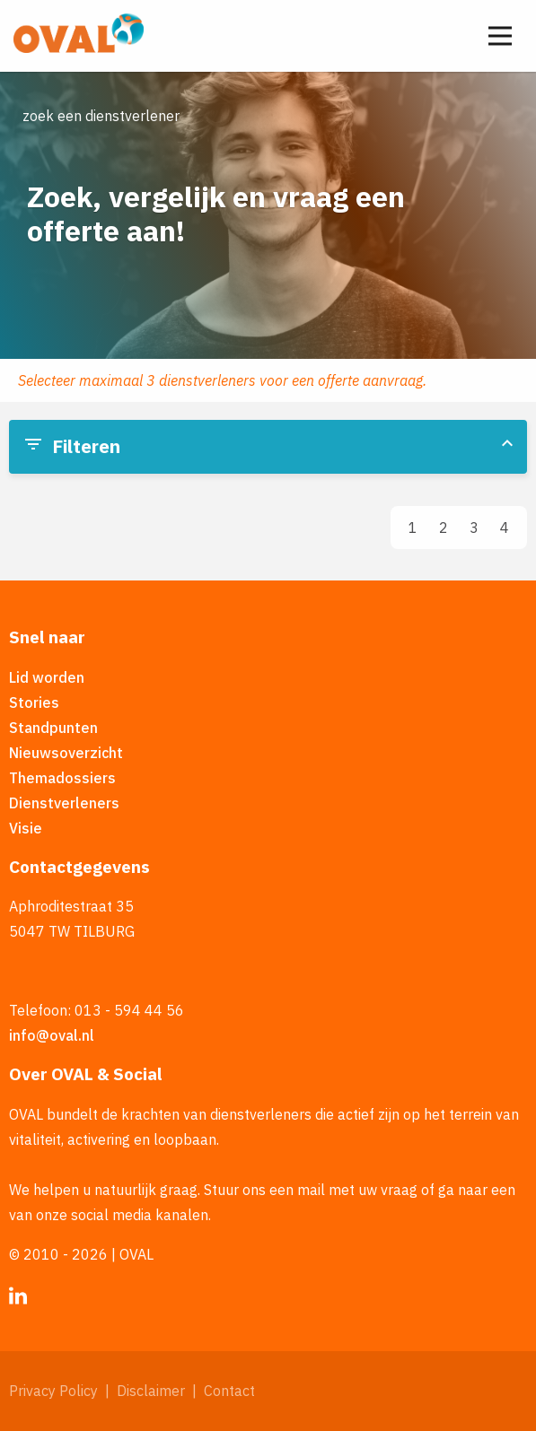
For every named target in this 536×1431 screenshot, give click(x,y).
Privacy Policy (53, 1391)
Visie (25, 828)
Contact (229, 1391)
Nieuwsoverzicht (66, 753)
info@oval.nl (51, 1035)
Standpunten (53, 728)
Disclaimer (151, 1391)
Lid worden (46, 677)
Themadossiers (62, 778)
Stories (34, 702)
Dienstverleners (64, 803)
